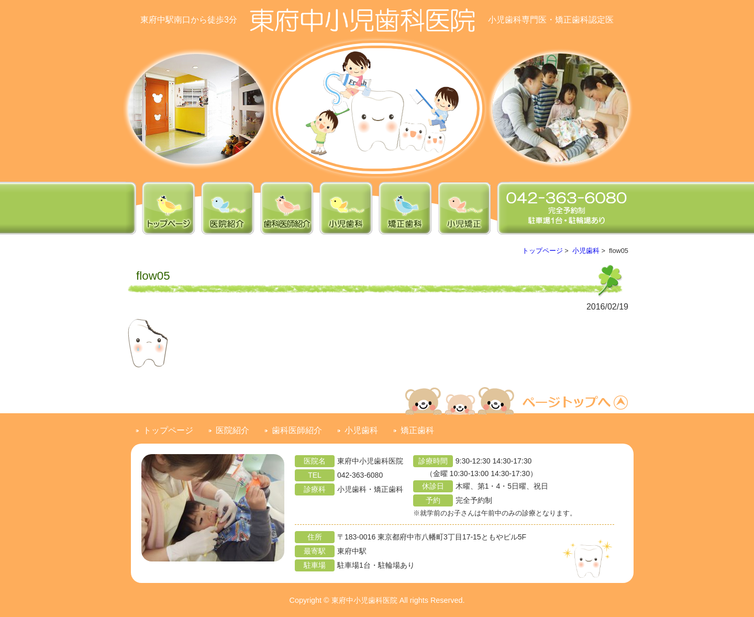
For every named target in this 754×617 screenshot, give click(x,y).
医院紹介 (232, 430)
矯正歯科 (417, 430)
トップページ (542, 251)
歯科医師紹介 (297, 430)
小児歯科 (586, 251)
